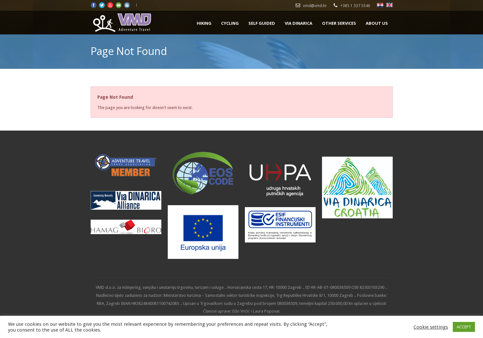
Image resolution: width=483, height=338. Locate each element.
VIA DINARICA (298, 23)
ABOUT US (377, 23)
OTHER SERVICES (339, 23)
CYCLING (230, 23)
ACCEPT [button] (464, 326)
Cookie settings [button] (431, 327)
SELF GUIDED (261, 23)
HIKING (204, 23)
